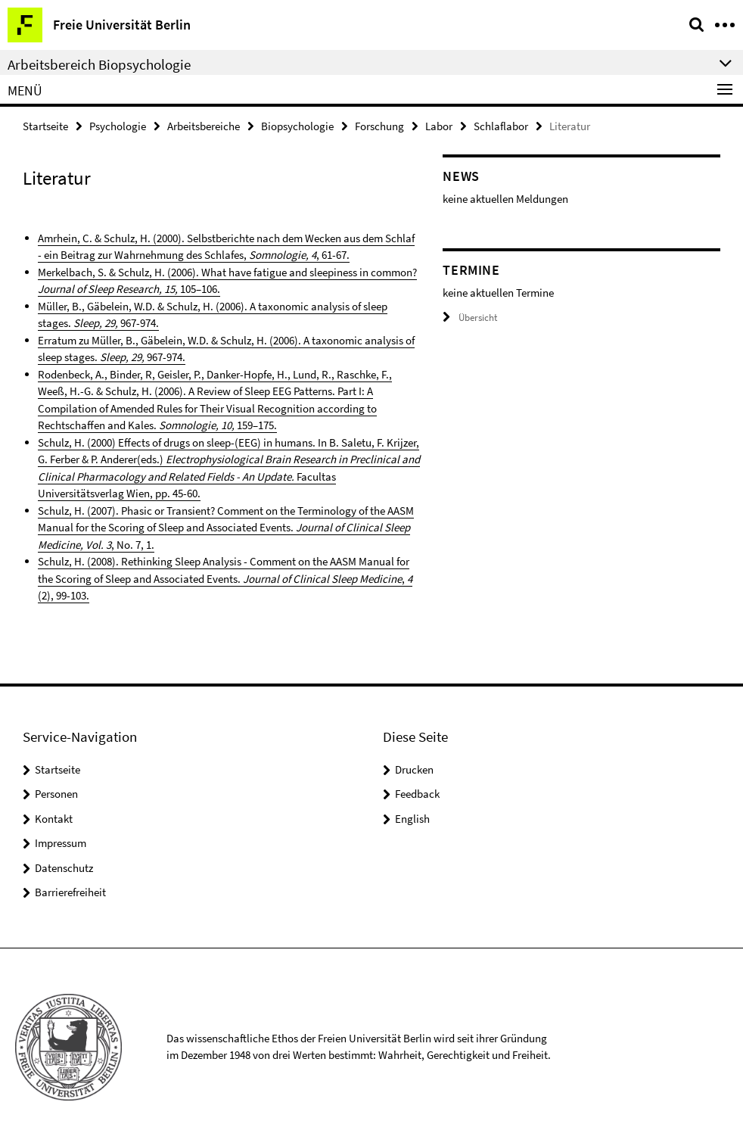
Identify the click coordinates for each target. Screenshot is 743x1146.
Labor (438, 126)
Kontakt (54, 818)
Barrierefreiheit (70, 892)
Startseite (45, 126)
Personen (56, 793)
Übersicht (470, 317)
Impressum (60, 843)
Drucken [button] (414, 769)
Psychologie (117, 126)
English (412, 818)
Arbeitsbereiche (203, 126)
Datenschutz (64, 868)
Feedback (417, 793)
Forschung (379, 126)
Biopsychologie (297, 126)
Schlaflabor (501, 126)
